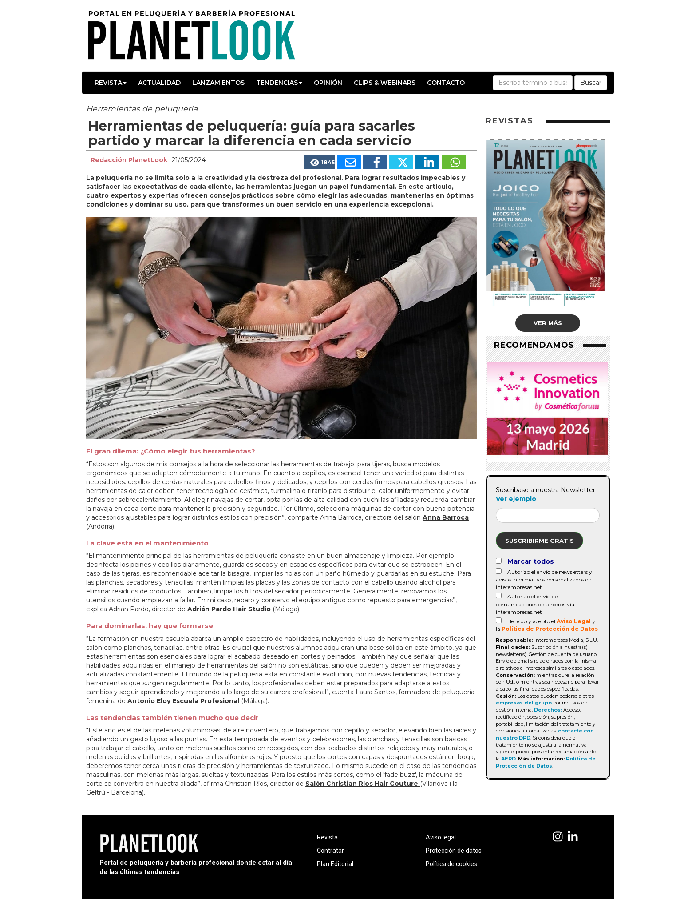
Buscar (590, 83)
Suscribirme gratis (539, 540)
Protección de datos (454, 850)
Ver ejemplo (516, 499)
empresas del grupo (524, 703)
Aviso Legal (574, 621)
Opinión (328, 83)
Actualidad (159, 83)
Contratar (330, 850)
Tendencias (279, 83)
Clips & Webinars (384, 83)
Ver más (548, 322)
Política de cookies (451, 863)
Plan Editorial (335, 863)
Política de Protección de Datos (550, 628)
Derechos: (548, 710)
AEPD (508, 759)
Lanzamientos (218, 83)
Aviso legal (441, 837)
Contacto (446, 83)
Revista (111, 83)
